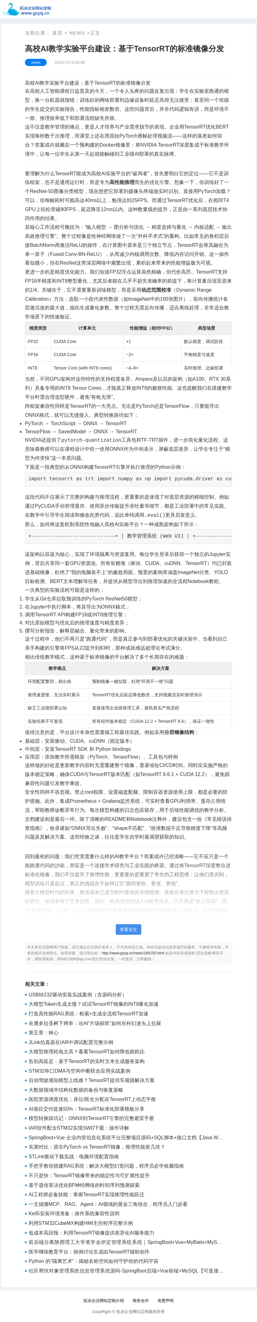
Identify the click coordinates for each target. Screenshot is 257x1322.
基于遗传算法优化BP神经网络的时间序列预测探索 (84, 1185)
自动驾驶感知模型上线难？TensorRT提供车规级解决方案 (92, 1080)
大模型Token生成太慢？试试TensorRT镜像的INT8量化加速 (94, 1004)
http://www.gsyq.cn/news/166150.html (133, 953)
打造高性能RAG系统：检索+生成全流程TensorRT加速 (88, 1013)
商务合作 (141, 1300)
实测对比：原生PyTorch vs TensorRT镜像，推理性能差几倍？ (97, 1147)
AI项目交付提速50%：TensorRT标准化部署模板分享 (86, 1109)
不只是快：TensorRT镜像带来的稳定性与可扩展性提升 (89, 1175)
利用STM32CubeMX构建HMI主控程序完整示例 (81, 1223)
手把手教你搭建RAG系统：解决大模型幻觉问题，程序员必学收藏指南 (106, 1166)
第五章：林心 (43, 1032)
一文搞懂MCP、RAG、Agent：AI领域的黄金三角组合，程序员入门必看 (108, 1204)
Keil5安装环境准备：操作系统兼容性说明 (74, 1213)
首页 (57, 32)
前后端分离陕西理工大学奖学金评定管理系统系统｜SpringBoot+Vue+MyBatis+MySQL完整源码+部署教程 (126, 1243)
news (77, 32)
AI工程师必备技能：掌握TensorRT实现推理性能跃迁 (86, 1194)
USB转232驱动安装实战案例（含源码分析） (78, 994)
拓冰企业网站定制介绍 (103, 1300)
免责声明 (165, 1300)
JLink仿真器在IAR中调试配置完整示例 (71, 1042)
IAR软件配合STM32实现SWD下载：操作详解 (79, 1128)
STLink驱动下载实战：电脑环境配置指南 (74, 1156)
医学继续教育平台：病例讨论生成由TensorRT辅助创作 (89, 1251)
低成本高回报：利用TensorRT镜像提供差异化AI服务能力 (91, 1232)
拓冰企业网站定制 (132, 1311)
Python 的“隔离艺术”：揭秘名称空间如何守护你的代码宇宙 (93, 1261)
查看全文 (128, 929)
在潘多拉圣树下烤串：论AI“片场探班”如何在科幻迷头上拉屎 (95, 1023)
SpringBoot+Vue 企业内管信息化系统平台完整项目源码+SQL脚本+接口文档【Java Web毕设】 (126, 1138)
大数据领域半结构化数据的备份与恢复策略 (76, 1090)
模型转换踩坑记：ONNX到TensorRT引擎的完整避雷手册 (91, 1118)
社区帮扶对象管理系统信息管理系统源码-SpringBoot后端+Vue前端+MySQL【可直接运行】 (126, 1271)
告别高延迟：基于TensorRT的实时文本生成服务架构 (87, 1061)
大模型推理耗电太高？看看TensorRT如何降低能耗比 (87, 1051)
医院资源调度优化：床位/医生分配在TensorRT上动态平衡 (92, 1099)
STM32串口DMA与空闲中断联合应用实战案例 (79, 1071)
